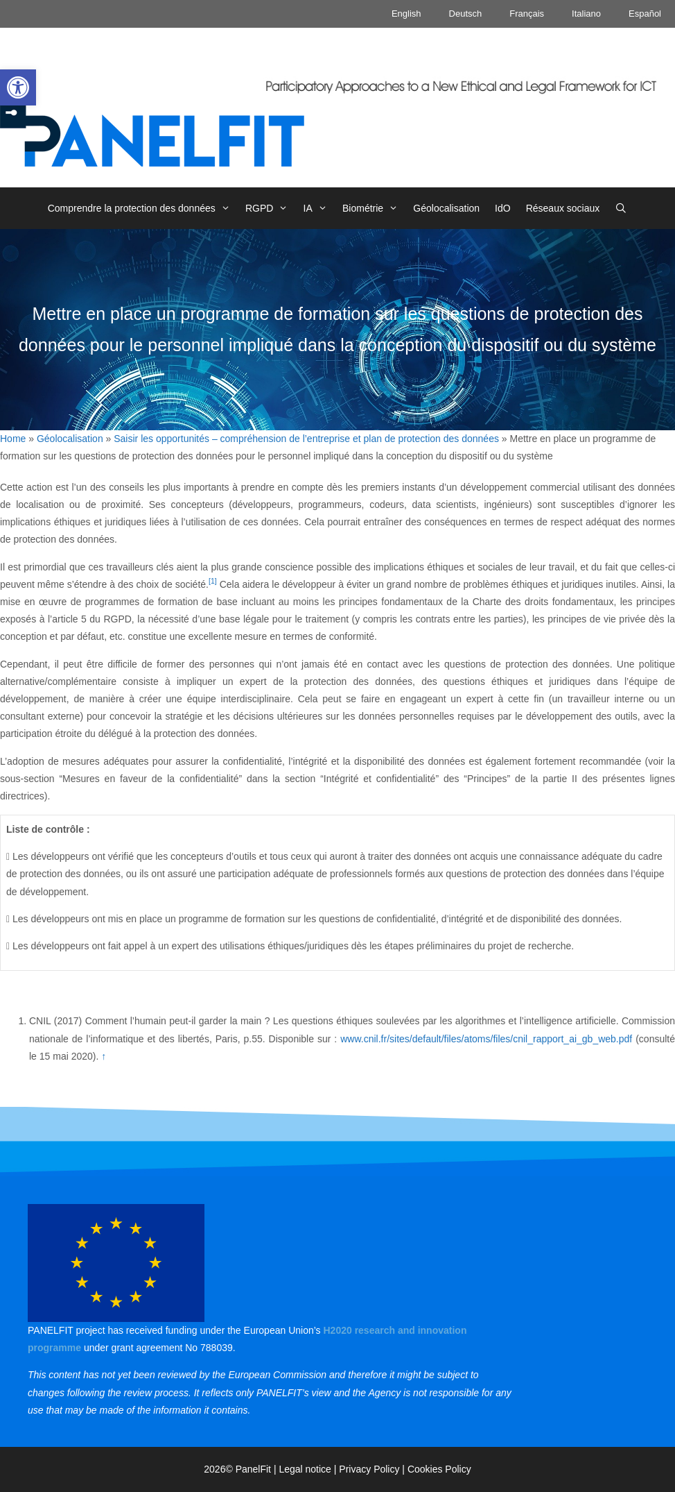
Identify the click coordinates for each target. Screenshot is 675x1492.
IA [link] (319, 208)
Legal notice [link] (305, 1469)
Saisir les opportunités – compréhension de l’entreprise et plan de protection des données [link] (306, 438)
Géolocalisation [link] (446, 208)
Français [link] (526, 13)
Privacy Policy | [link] (373, 1469)
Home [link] (13, 438)
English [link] (406, 13)
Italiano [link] (586, 13)
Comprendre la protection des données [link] (143, 208)
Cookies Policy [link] (439, 1469)
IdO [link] (503, 208)
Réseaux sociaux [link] (563, 208)
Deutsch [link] (465, 13)
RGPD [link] (270, 208)
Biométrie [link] (373, 208)
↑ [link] (103, 1056)
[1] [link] (213, 581)
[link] (18, 87)
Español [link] (645, 13)
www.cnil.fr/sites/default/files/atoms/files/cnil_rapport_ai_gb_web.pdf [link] (486, 1038)
